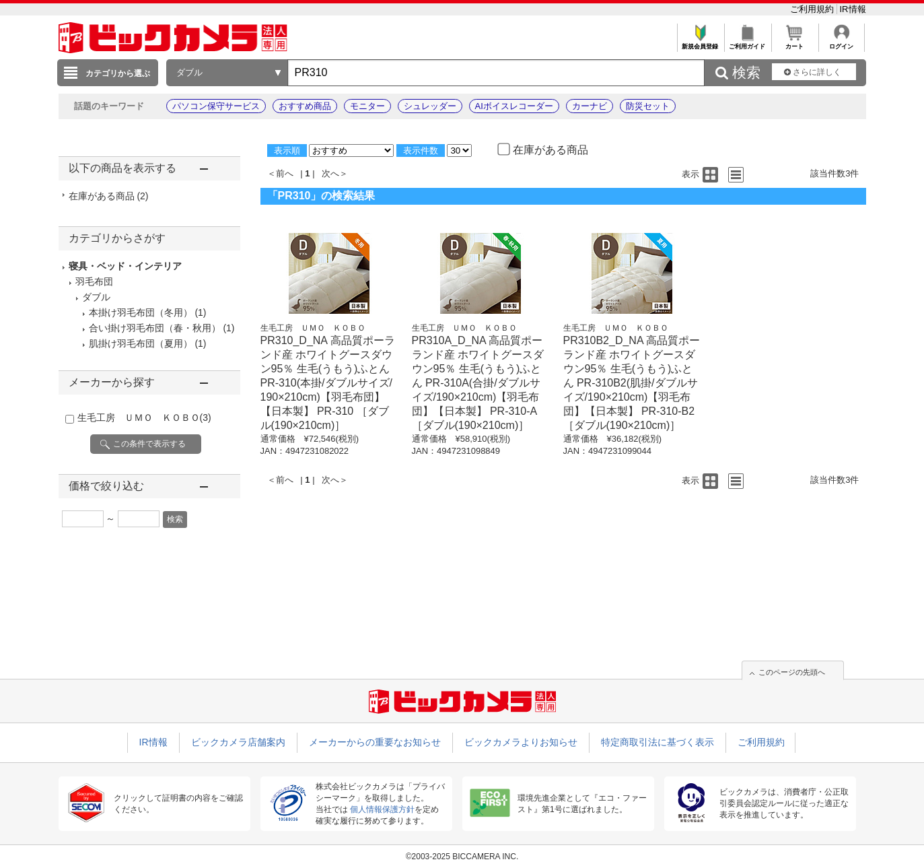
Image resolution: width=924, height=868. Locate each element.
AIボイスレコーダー (514, 106)
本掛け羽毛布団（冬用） (140, 312)
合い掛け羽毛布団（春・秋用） (155, 328)
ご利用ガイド (747, 43)
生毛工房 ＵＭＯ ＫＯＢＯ (144, 417)
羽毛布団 (94, 281)
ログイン (841, 43)
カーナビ (589, 106)
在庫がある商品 (109, 196)
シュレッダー (430, 106)
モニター (367, 106)
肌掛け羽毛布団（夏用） (140, 343)
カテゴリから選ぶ (117, 73)
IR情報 (853, 9)
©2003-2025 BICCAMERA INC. (462, 856)
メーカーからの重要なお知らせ (375, 742)
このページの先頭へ (791, 672)
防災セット (648, 106)
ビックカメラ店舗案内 (238, 742)
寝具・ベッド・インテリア (125, 266)
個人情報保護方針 (382, 809)
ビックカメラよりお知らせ (520, 742)
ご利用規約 (813, 9)
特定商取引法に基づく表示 (657, 742)
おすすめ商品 (305, 106)
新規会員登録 (700, 43)
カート (794, 43)
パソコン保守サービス (216, 106)
